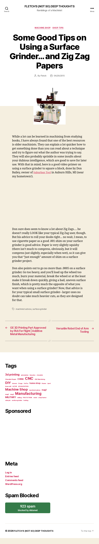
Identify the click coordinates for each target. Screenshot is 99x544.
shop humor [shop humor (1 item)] (42, 403)
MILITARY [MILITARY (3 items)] (10, 403)
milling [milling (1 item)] (19, 403)
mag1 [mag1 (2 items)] (44, 396)
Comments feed (14, 486)
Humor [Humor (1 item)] (44, 389)
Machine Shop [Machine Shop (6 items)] (16, 395)
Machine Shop (43, 28)
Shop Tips (58, 28)
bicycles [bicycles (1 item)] (32, 381)
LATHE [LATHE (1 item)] (14, 392)
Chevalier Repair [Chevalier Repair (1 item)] (10, 385)
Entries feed (12, 482)
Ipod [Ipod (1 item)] (49, 389)
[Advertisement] (28, 442)
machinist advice (24, 309)
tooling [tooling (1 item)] (25, 406)
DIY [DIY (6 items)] (8, 389)
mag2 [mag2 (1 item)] (7, 400)
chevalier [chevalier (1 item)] (40, 381)
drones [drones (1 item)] (14, 389)
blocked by (28, 514)
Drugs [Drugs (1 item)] (20, 389)
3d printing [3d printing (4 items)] (12, 380)
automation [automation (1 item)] (24, 381)
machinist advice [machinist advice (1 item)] (34, 396)
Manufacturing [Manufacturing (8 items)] (28, 399)
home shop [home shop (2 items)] (35, 389)
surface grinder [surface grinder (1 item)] (17, 406)
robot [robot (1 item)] (35, 403)
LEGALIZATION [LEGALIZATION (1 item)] (23, 392)
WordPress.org (13, 490)
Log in (8, 478)
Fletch (43, 76)
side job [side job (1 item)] (7, 406)
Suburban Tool (42, 173)
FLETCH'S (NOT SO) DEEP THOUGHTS (49, 6)
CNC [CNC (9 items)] (29, 384)
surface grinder (40, 309)
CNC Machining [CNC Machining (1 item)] (40, 385)
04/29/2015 (59, 76)
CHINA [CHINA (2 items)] (20, 385)
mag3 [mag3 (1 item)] (12, 400)
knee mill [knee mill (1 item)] (8, 392)
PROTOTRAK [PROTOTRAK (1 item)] (27, 403)
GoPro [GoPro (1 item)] (26, 389)
